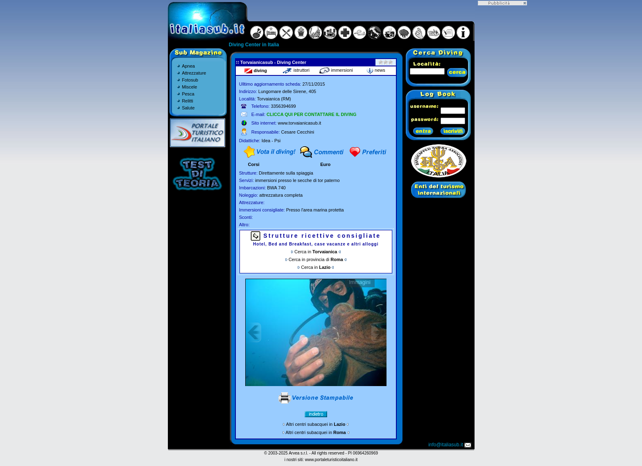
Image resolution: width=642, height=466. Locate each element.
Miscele (189, 86)
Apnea (188, 66)
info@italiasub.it (450, 445)
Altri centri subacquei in (316, 424)
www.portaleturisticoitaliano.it (331, 459)
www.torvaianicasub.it (299, 122)
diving (255, 70)
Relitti (187, 100)
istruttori (296, 70)
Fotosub (190, 79)
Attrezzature (194, 72)
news (375, 70)
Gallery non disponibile (316, 332)
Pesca (188, 93)
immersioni (336, 70)
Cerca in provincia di (316, 259)
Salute (188, 107)
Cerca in (315, 251)
